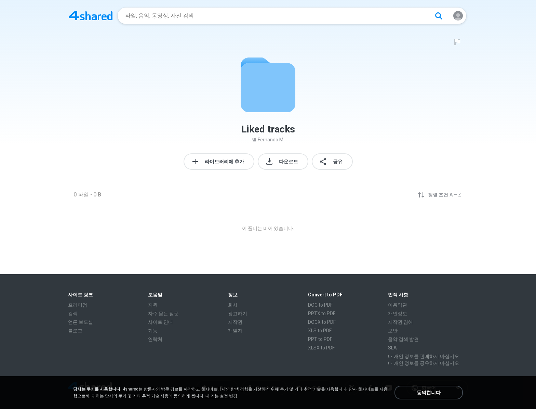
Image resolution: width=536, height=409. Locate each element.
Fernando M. (271, 139)
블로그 (75, 330)
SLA (392, 347)
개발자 (237, 330)
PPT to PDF (320, 339)
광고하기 (237, 313)
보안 (393, 330)
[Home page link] (90, 16)
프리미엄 (77, 305)
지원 (153, 305)
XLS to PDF (320, 330)
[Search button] (438, 16)
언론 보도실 (83, 322)
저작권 (235, 322)
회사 (233, 305)
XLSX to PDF (321, 347)
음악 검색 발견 (403, 339)
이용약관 (397, 305)
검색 (73, 313)
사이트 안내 (160, 322)
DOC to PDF (320, 305)
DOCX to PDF (322, 322)
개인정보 (397, 313)
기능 (153, 330)
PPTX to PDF (321, 313)
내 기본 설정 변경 (221, 396)
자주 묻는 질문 (163, 313)
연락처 (155, 339)
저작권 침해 (400, 322)
